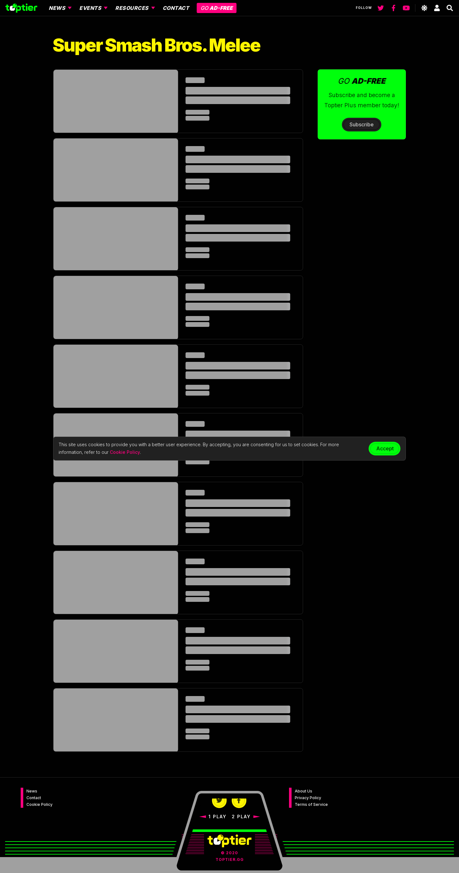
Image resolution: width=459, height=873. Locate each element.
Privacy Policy (308, 797)
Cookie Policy (39, 804)
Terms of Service (311, 804)
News (31, 791)
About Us (303, 791)
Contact (33, 797)
